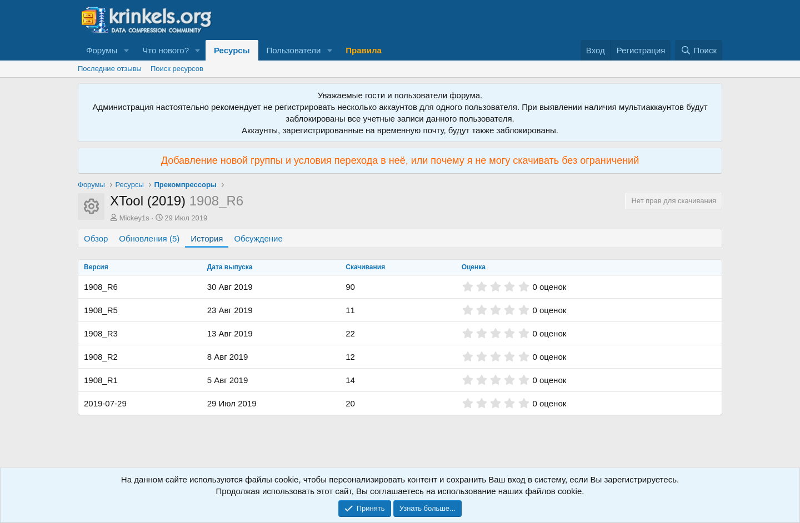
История (207, 238)
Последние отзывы (110, 68)
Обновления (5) (149, 238)
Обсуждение (258, 238)
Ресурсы (232, 50)
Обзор (96, 238)
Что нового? (165, 50)
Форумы (101, 50)
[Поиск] (698, 50)
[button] (126, 50)
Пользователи (294, 50)
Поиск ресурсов (177, 68)
